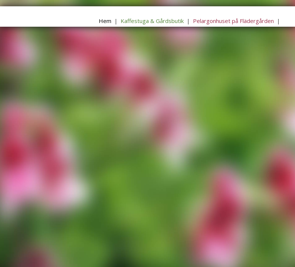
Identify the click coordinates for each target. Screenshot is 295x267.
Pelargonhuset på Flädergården (233, 20)
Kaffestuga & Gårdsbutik (152, 20)
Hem (105, 20)
